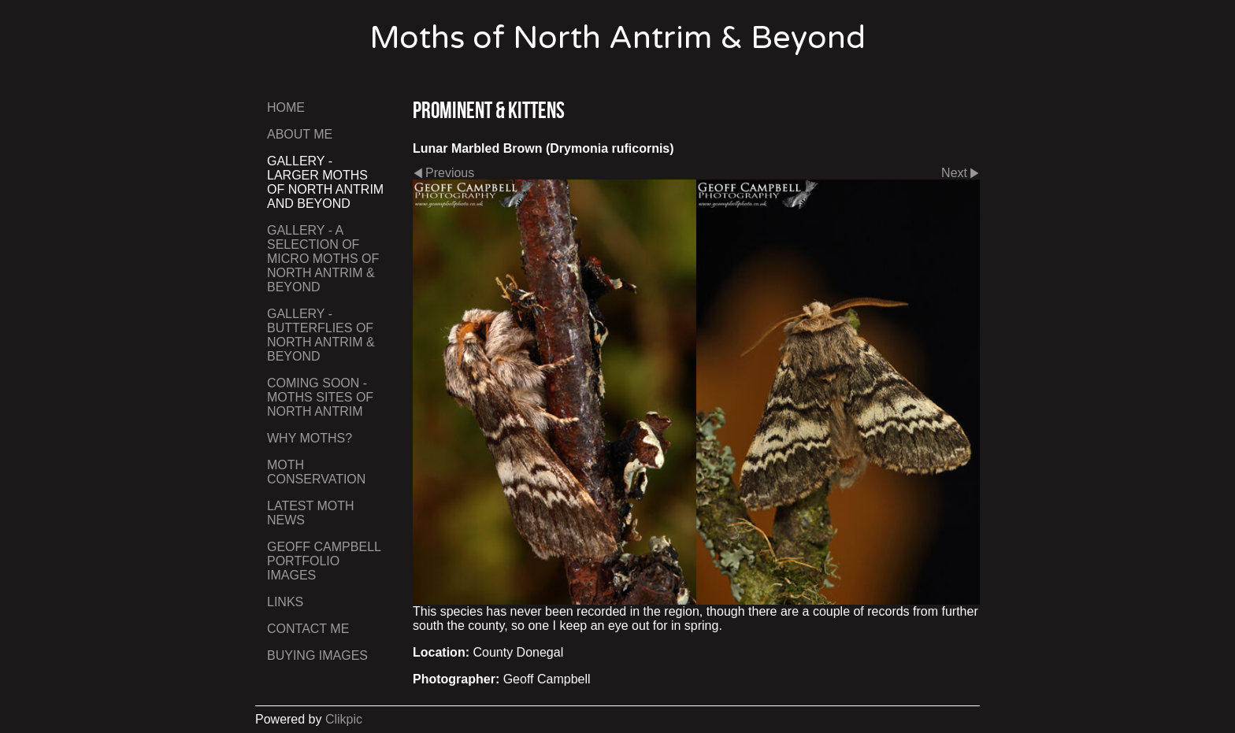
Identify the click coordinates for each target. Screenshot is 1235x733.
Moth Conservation (316, 472)
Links (285, 602)
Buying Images (317, 655)
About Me (299, 134)
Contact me (308, 628)
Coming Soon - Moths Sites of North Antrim (320, 397)
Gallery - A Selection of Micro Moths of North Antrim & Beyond (323, 259)
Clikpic (343, 719)
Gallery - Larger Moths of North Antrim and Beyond (325, 182)
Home (286, 107)
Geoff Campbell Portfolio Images (323, 561)
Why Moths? (309, 438)
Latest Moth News (310, 513)
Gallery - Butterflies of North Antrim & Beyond (321, 335)
